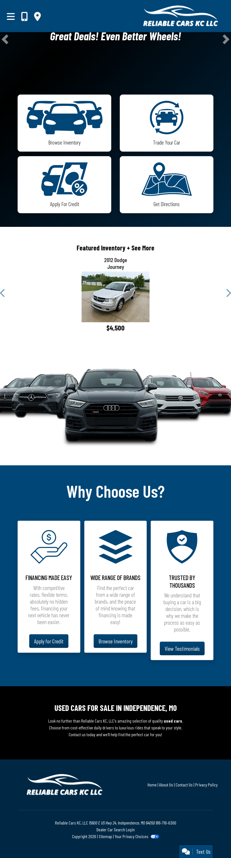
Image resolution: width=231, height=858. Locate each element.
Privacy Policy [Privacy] (206, 784)
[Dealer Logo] (155, 16)
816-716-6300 (166, 822)
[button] (5, 39)
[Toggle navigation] (11, 16)
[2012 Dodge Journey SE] (115, 296)
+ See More (140, 248)
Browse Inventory (115, 641)
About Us (166, 784)
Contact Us (184, 784)
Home (152, 784)
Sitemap (105, 836)
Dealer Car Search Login (115, 829)
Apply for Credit (49, 641)
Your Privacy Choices (137, 836)
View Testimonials (182, 648)
